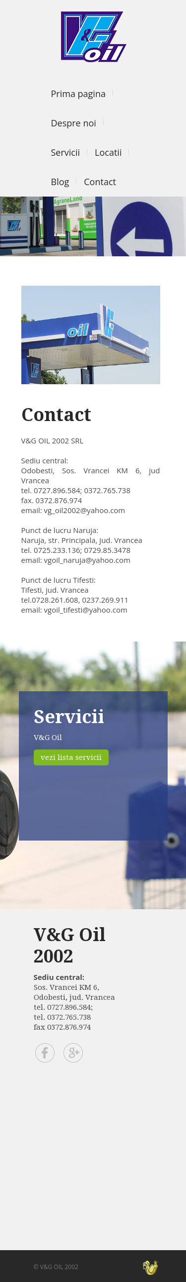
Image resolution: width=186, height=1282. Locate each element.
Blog (60, 182)
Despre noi (73, 123)
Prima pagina (78, 94)
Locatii (108, 152)
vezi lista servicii (71, 757)
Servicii (65, 152)
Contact (100, 182)
